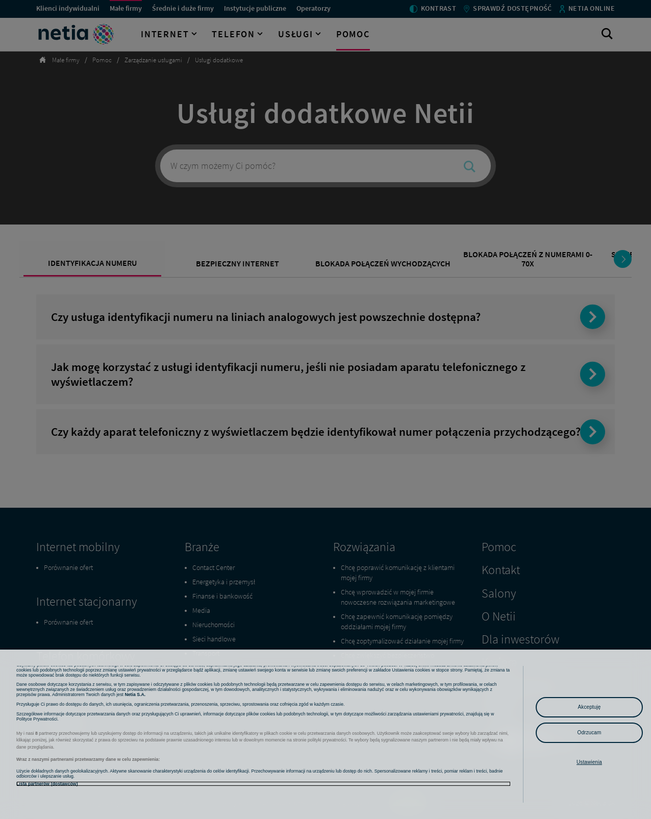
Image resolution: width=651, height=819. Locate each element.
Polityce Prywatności (36, 750)
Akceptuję (589, 707)
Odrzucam (590, 732)
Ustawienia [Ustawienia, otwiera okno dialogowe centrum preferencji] (589, 762)
